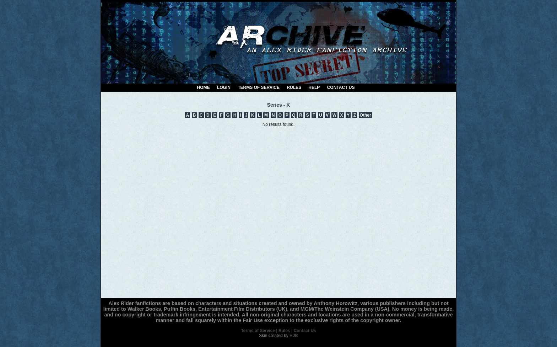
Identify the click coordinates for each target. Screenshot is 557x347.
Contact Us (341, 87)
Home (203, 87)
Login (224, 87)
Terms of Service (259, 87)
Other (365, 115)
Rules (294, 87)
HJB (294, 335)
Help (314, 87)
